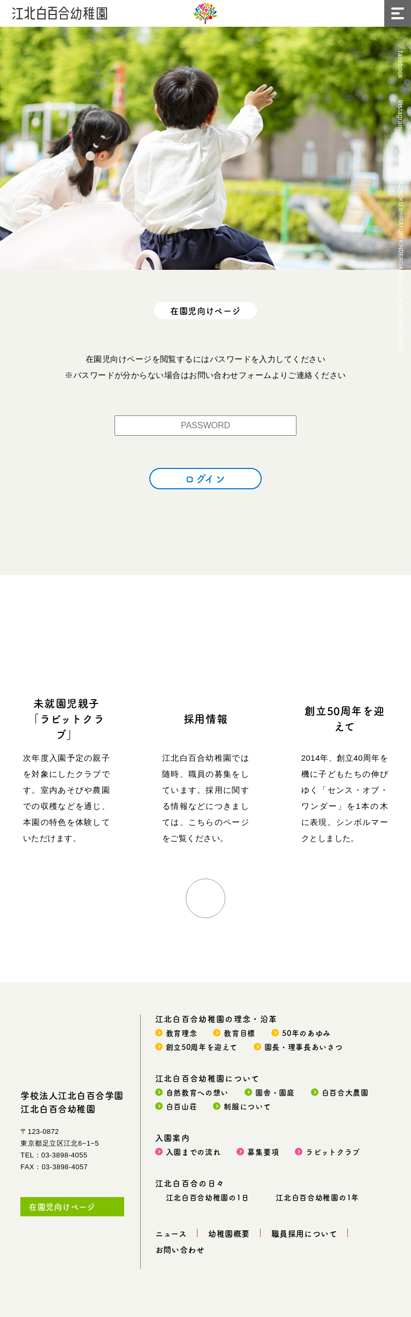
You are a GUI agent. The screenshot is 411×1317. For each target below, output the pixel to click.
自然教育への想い (197, 1092)
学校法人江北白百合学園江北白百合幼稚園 (72, 1101)
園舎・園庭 (275, 1092)
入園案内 (172, 1137)
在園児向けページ (62, 1206)
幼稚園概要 (228, 1233)
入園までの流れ (193, 1151)
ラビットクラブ (333, 1151)
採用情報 (205, 718)
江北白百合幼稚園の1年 (317, 1197)
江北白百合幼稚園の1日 (207, 1197)
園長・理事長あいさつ (303, 1046)
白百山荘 (181, 1106)
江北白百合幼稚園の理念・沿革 (216, 1018)
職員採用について (304, 1233)
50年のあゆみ (306, 1032)
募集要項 (263, 1151)
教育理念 (181, 1032)
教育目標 (239, 1032)
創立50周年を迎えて (344, 718)
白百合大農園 (345, 1092)
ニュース (171, 1233)
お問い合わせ (180, 1249)
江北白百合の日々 (190, 1183)
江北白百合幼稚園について (207, 1078)
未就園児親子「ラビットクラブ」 (66, 718)
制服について (247, 1106)
